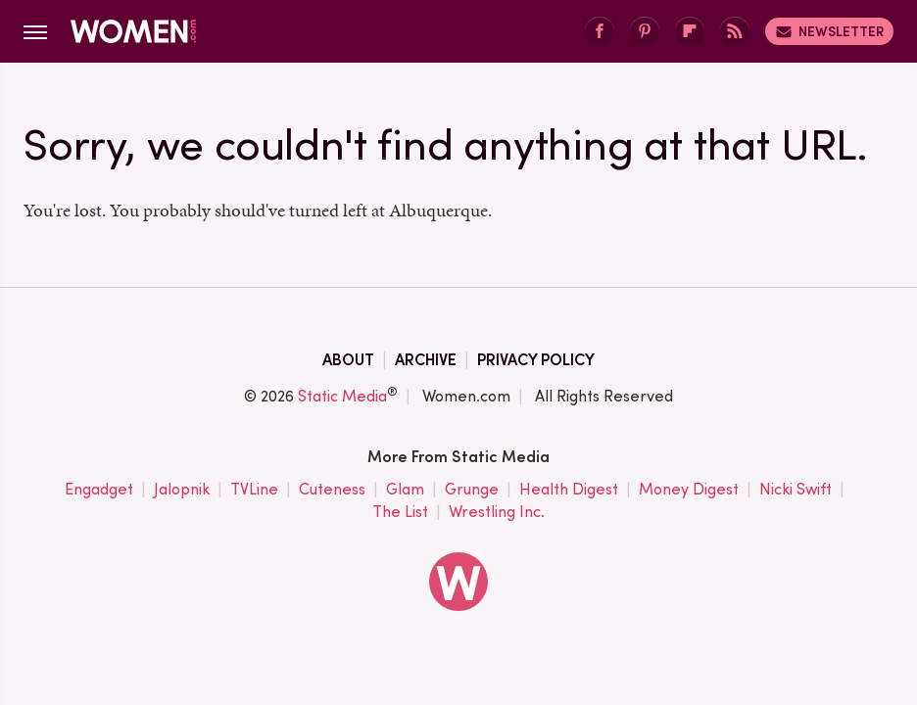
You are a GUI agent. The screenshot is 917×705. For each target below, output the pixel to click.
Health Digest (568, 490)
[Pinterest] (644, 32)
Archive (426, 360)
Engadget (99, 490)
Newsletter (829, 31)
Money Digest (689, 490)
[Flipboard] (689, 32)
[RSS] (734, 32)
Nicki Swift (795, 490)
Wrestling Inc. (497, 512)
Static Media (342, 396)
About (348, 360)
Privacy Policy (536, 360)
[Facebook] (599, 32)
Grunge (472, 490)
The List (400, 512)
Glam (405, 490)
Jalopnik (182, 490)
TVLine (254, 490)
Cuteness (332, 490)
